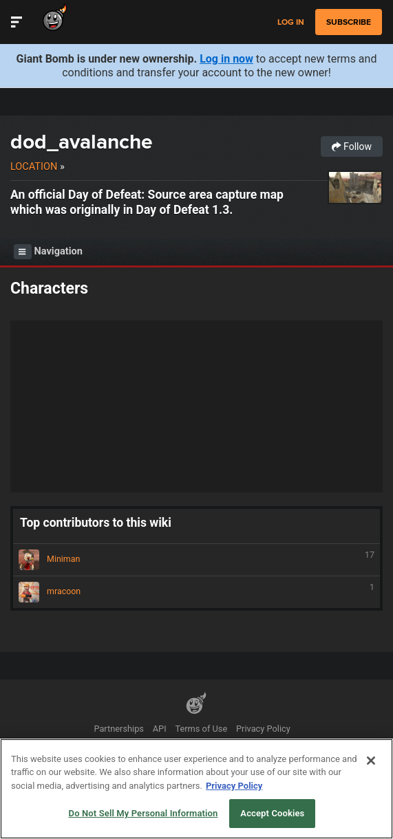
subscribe (348, 22)
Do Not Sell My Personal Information (143, 813)
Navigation (48, 251)
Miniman (196, 559)
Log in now (226, 58)
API (160, 728)
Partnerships (119, 728)
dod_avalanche (81, 141)
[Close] (371, 760)
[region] (196, 789)
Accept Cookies (272, 813)
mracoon (196, 592)
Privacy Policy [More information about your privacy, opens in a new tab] (234, 786)
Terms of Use (201, 728)
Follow (352, 146)
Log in (290, 22)
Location (33, 167)
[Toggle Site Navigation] (16, 22)
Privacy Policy (263, 728)
